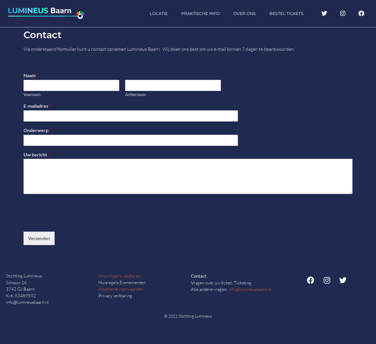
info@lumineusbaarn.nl (250, 289)
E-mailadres (37, 106)
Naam (31, 75)
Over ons (244, 13)
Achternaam (135, 94)
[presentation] (68, 222)
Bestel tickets (286, 13)
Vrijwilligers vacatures (119, 276)
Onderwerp (37, 130)
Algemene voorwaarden (120, 289)
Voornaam (32, 94)
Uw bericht (37, 154)
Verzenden (39, 238)
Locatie (159, 13)
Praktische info (200, 13)
